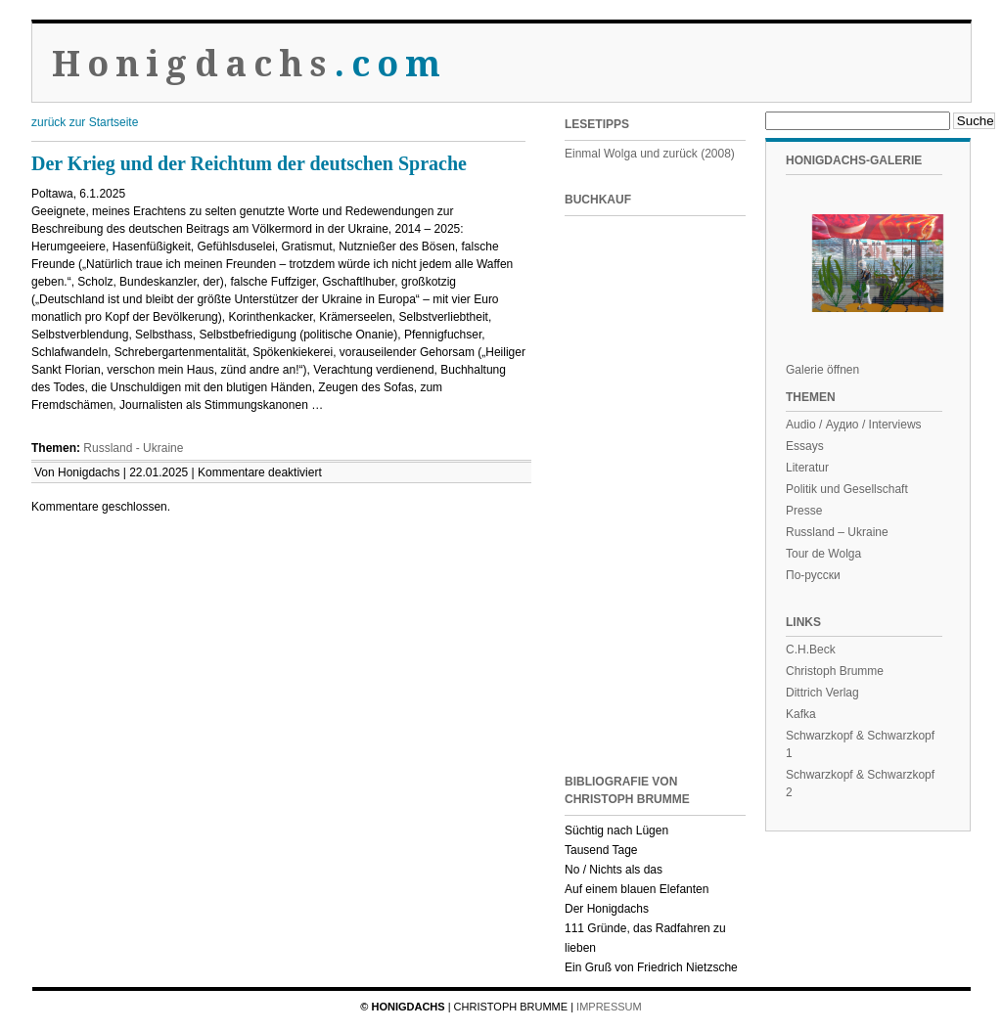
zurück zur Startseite (84, 122)
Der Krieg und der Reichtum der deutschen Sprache (249, 163)
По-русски (813, 575)
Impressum (609, 1006)
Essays (805, 446)
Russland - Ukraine (133, 448)
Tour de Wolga (823, 554)
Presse (804, 510)
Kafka (801, 714)
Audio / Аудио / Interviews (854, 424)
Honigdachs (250, 64)
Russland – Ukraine (837, 532)
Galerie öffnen (822, 370)
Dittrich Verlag (822, 692)
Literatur (807, 467)
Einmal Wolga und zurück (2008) (650, 153)
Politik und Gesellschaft (847, 489)
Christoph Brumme (835, 671)
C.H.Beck (811, 649)
